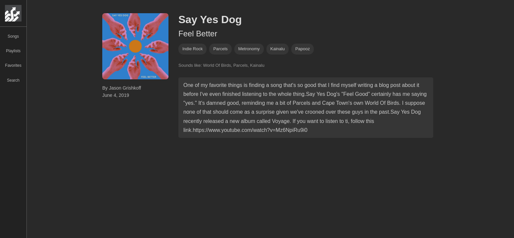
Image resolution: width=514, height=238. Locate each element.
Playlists (13, 51)
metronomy (249, 48)
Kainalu (277, 48)
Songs (13, 36)
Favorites (13, 65)
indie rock (192, 48)
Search (13, 80)
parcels (220, 48)
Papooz (302, 48)
